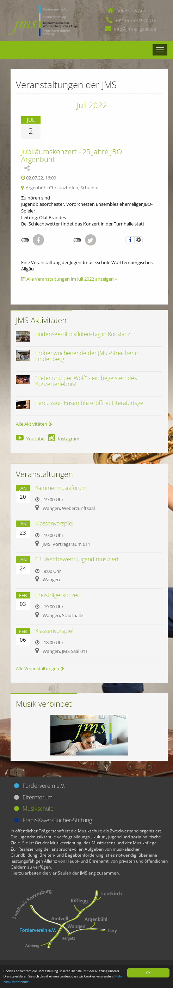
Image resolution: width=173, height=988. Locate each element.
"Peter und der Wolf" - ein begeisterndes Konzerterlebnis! (86, 381)
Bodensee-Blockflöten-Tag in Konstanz (82, 334)
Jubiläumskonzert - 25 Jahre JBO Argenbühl (71, 155)
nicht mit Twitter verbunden (77, 240)
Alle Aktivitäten (34, 424)
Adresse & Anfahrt (135, 10)
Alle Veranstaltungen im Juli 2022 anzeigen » (69, 279)
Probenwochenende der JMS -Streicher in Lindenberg (87, 356)
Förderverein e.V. (44, 786)
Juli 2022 (92, 105)
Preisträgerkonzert (58, 595)
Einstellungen (138, 239)
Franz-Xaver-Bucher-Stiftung (57, 820)
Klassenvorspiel (54, 523)
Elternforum (37, 797)
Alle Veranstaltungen (40, 668)
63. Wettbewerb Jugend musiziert (77, 559)
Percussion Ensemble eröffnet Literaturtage (89, 403)
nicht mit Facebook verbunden (25, 240)
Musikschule (38, 808)
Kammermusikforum (60, 488)
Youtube (30, 439)
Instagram (63, 439)
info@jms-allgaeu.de (135, 29)
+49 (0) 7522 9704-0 (135, 20)
